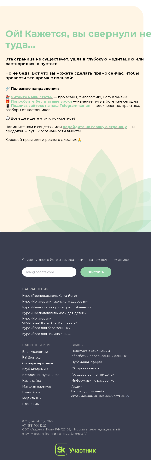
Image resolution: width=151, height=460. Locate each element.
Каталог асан (32, 357)
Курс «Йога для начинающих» (46, 334)
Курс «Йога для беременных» (46, 328)
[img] (78, 411)
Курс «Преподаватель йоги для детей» (54, 313)
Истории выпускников (41, 375)
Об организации (85, 368)
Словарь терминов (37, 363)
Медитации (32, 398)
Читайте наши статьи (32, 97)
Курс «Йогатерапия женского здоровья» (55, 301)
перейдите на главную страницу (95, 127)
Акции (77, 386)
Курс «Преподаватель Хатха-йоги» (50, 296)
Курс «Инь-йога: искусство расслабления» (56, 307)
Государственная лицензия (94, 374)
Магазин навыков (36, 386)
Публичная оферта (87, 362)
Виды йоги (31, 392)
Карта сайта (31, 381)
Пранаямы (30, 404)
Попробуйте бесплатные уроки (41, 101)
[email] (49, 272)
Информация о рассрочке (93, 380)
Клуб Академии (35, 369)
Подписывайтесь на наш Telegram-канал (50, 105)
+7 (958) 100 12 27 (34, 425)
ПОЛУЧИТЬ (96, 272)
